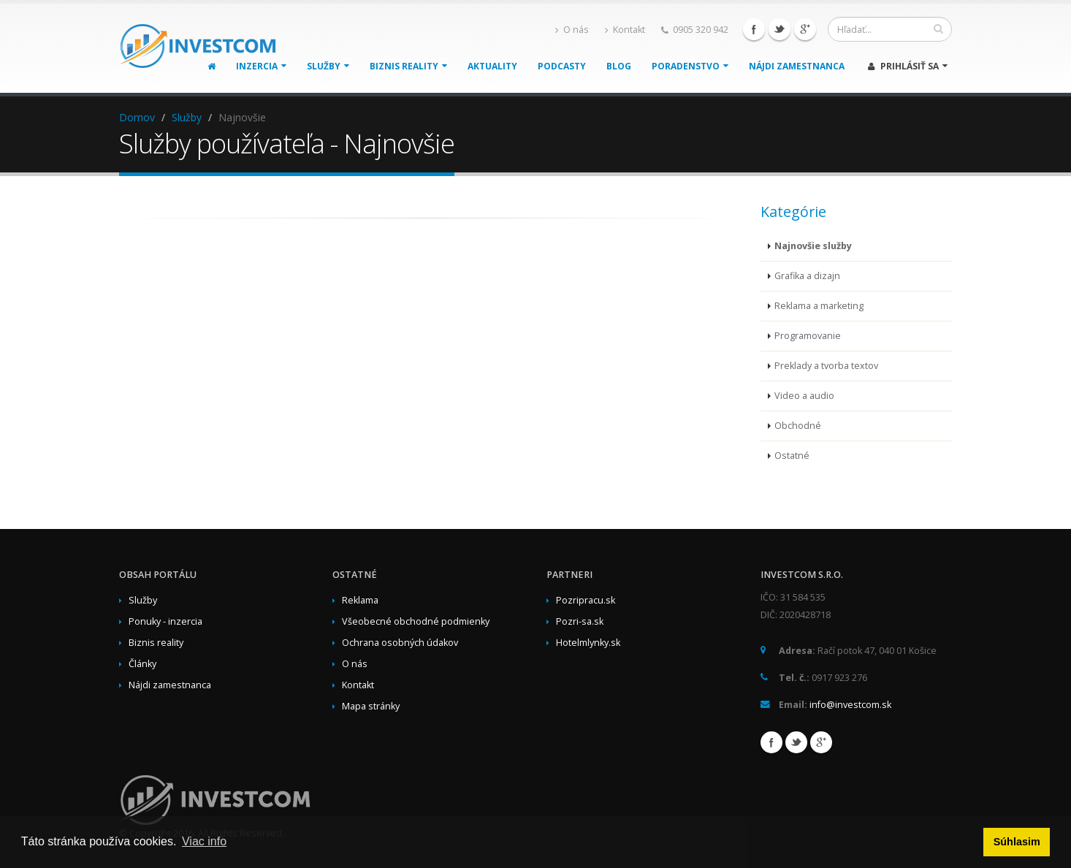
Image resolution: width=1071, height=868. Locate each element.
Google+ (805, 29)
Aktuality (492, 66)
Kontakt (625, 29)
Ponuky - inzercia (165, 621)
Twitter (779, 29)
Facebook (754, 29)
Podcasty (562, 66)
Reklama (360, 600)
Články (142, 664)
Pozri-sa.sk (579, 621)
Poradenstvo (690, 66)
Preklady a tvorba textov (826, 365)
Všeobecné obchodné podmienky (415, 621)
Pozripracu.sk (585, 600)
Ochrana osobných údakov (400, 642)
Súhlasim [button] (1017, 842)
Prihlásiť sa (908, 66)
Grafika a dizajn (807, 276)
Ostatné (791, 455)
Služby (328, 66)
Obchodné (797, 425)
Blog (618, 66)
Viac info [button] (204, 841)
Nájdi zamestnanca (797, 66)
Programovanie (807, 336)
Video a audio (804, 395)
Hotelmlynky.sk (588, 642)
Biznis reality (408, 66)
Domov (137, 117)
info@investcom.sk (850, 704)
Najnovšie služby (813, 246)
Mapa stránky (371, 706)
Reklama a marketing (819, 306)
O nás (572, 29)
